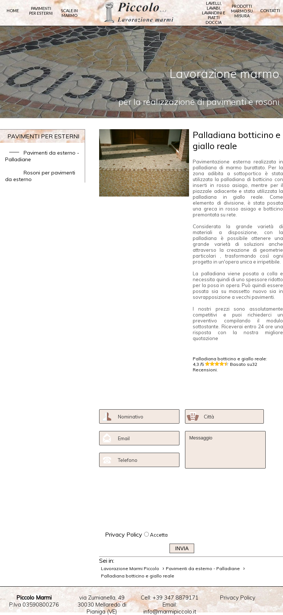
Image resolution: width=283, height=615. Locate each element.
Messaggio (225, 450)
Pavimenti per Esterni (41, 12)
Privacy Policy (123, 534)
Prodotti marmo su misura (242, 11)
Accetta (159, 535)
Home (13, 12)
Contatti (270, 12)
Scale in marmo (69, 15)
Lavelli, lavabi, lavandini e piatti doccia (213, 13)
